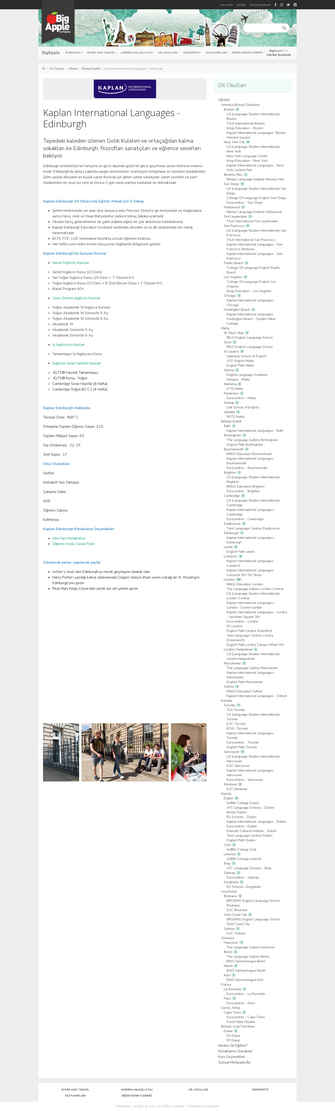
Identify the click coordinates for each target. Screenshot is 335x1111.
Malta (225, 328)
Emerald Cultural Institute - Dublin (252, 831)
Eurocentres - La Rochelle (246, 994)
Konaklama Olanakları (235, 1051)
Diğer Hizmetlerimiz (136, 1096)
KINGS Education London (245, 584)
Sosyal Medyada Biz (234, 1062)
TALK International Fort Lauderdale (252, 221)
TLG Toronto (236, 710)
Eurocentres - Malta (241, 398)
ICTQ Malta (235, 389)
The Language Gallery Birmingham (252, 440)
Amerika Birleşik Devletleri (240, 105)
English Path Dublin (241, 840)
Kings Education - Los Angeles (249, 291)
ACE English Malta (240, 361)
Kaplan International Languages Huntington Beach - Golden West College (251, 319)
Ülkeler (73, 69)
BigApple (51, 52)
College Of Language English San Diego (256, 198)
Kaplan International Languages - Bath (255, 430)
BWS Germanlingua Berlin (246, 961)
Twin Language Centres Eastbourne (253, 528)
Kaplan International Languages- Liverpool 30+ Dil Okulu (251, 572)
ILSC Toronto (236, 724)
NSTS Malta (235, 416)
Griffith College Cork (242, 849)
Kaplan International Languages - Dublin (256, 821)
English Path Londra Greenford (249, 631)
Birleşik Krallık (91, 69)
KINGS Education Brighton (246, 486)
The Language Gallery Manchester (252, 668)
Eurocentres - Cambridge (245, 519)
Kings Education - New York (247, 160)
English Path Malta (240, 365)
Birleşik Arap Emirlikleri (238, 1026)
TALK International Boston (246, 123)
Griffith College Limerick (244, 859)
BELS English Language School (250, 337)
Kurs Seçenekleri (231, 1056)
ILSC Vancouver (238, 766)
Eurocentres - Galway (243, 877)
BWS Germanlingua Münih (246, 970)
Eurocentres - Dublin (242, 826)
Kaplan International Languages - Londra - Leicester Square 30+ (257, 614)
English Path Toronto (242, 747)
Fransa (226, 984)
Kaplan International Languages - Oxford (257, 696)
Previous (39, 752)
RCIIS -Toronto (237, 728)
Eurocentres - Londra (242, 621)
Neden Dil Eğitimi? (232, 1045)
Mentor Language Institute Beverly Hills (255, 179)
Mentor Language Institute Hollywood (254, 212)
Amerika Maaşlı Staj (136, 1089)
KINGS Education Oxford (244, 691)
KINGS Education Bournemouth (249, 454)
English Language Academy (247, 375)
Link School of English (243, 407)
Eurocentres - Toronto (243, 742)
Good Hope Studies (241, 1022)
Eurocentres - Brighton (243, 491)
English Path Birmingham (245, 444)
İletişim (138, 1106)
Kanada (226, 700)
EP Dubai (233, 1040)
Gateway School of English (246, 356)
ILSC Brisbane (237, 910)
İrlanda (226, 793)
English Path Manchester (245, 682)
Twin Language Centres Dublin (249, 835)
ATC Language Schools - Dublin (250, 807)
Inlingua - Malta (238, 379)
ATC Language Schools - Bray (249, 868)
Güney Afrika (230, 1008)
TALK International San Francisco (251, 240)
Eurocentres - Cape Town (246, 1017)
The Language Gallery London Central (255, 589)
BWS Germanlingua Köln (245, 980)
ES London (234, 626)
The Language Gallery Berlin (248, 956)
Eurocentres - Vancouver (245, 780)
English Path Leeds (241, 551)
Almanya (227, 938)
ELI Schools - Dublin (241, 817)
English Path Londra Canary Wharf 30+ (256, 645)
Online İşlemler (260, 5)
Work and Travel (75, 1089)
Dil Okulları (56, 69)
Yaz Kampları (75, 1096)
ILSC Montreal (237, 789)
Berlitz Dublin (236, 812)
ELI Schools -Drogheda (244, 887)
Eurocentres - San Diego (245, 202)
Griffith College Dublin (243, 803)
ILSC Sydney (236, 933)
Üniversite (260, 1089)
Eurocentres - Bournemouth (247, 468)
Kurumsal (123, 1106)
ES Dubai (233, 1036)
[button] (74, 53)
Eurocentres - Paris (241, 1003)
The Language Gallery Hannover (251, 947)
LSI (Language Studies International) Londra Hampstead (253, 656)
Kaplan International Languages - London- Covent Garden (251, 605)
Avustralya (229, 891)
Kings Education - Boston (245, 128)
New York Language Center (247, 156)
